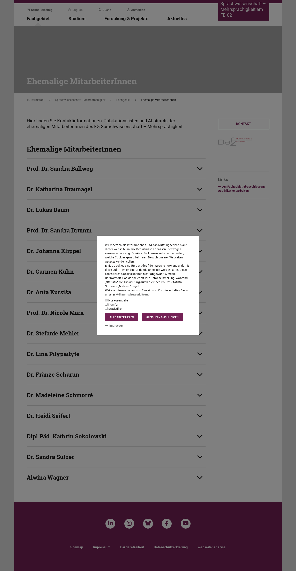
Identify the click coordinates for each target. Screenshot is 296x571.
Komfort (112, 304)
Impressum (115, 325)
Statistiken (114, 308)
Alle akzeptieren (122, 317)
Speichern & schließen (162, 317)
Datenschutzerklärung (132, 294)
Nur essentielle (116, 300)
